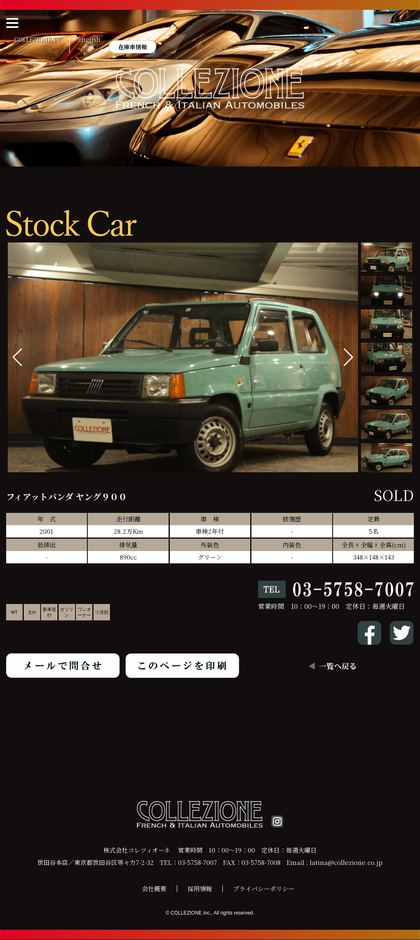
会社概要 (154, 889)
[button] (348, 357)
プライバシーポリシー (263, 889)
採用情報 (199, 889)
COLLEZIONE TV (37, 39)
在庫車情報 (132, 47)
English (89, 39)
